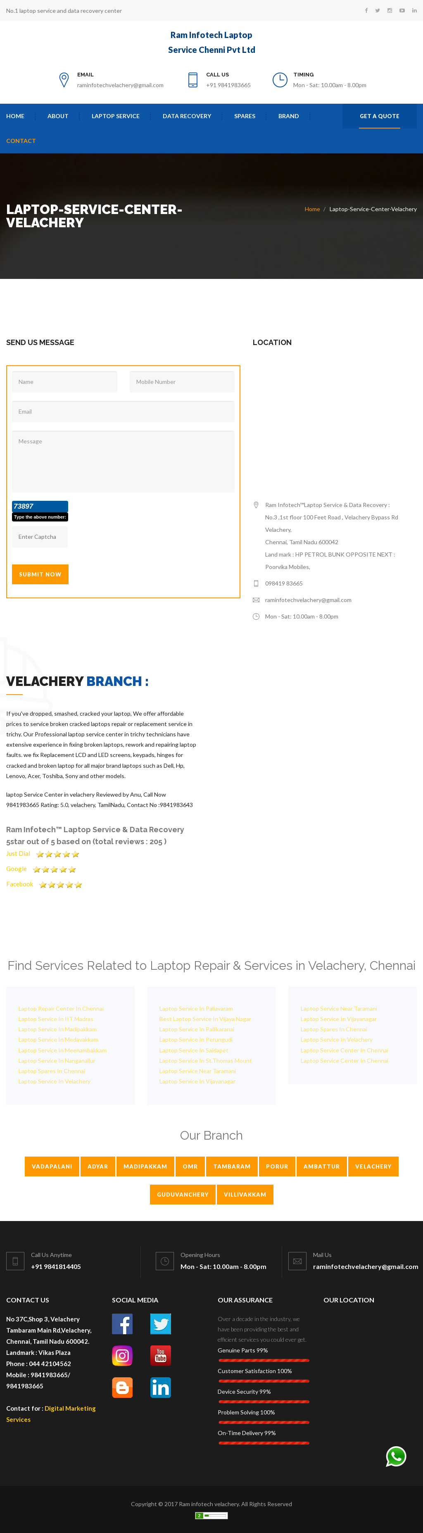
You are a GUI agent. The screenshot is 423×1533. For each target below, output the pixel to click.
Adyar (98, 1166)
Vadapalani (52, 1166)
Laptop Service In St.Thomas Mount (205, 1060)
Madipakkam (145, 1166)
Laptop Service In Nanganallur (57, 1060)
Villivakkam (245, 1194)
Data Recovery (187, 115)
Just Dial (46, 853)
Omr (190, 1166)
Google (44, 868)
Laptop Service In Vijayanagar (197, 1081)
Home (15, 115)
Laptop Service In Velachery (54, 1081)
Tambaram (232, 1166)
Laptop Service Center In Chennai (344, 1050)
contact (21, 140)
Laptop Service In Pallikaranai (196, 1029)
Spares (244, 115)
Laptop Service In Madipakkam (58, 1029)
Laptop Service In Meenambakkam (63, 1050)
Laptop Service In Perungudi (196, 1039)
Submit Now (40, 574)
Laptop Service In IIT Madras (56, 1018)
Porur (277, 1166)
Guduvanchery (183, 1194)
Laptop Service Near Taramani (197, 1070)
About (58, 115)
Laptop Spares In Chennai (52, 1070)
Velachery (373, 1166)
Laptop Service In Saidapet (193, 1050)
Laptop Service (116, 115)
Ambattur (322, 1166)
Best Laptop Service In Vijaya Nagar (205, 1018)
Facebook (47, 884)
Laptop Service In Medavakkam (58, 1039)
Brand (288, 115)
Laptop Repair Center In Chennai (61, 1008)
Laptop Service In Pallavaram (196, 1008)
